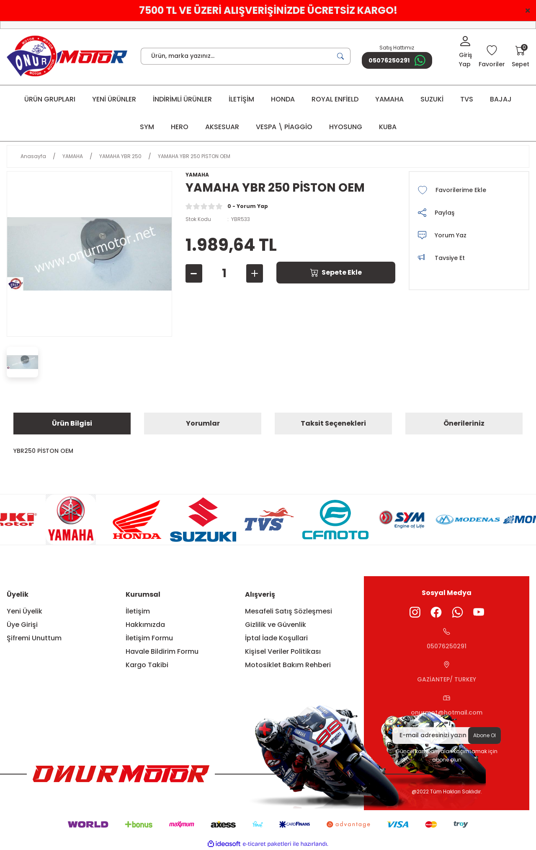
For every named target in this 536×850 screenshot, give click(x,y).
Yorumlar (203, 423)
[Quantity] (224, 273)
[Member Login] (465, 52)
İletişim (138, 611)
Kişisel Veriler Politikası (283, 651)
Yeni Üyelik (24, 611)
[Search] (245, 56)
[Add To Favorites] (469, 190)
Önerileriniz (463, 423)
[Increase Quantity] (254, 273)
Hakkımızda (145, 624)
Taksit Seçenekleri (333, 423)
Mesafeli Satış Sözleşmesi (288, 611)
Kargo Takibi (147, 665)
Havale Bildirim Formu (162, 651)
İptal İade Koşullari (276, 638)
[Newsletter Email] (446, 735)
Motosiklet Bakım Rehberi (288, 665)
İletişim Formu (149, 638)
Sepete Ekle (336, 272)
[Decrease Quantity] (194, 273)
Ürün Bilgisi (72, 423)
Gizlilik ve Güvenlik (275, 624)
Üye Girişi (22, 624)
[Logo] (67, 56)
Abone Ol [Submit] (484, 735)
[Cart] (520, 57)
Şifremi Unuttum (34, 638)
